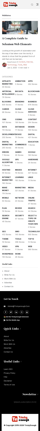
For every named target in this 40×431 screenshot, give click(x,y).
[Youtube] (27, 312)
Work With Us (10, 279)
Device (18, 134)
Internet (29, 62)
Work (18, 254)
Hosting (6, 170)
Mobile (5, 198)
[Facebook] (5, 312)
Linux (30, 177)
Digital (31, 134)
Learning (19, 177)
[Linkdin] (16, 312)
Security (19, 215)
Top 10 (31, 239)
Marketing (20, 188)
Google (31, 152)
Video (5, 246)
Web (25, 65)
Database (20, 127)
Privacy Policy (9, 373)
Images (18, 170)
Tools (20, 65)
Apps (30, 81)
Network (19, 198)
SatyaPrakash (11, 62)
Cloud (18, 109)
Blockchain (33, 91)
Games (18, 152)
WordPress (7, 254)
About (6, 271)
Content (22, 62)
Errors (5, 152)
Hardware (33, 159)
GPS (17, 159)
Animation (20, 81)
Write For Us (9, 275)
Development (8, 134)
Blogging (6, 102)
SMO (17, 231)
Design (31, 127)
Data (4, 127)
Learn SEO (8, 369)
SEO (4, 231)
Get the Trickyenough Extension (17, 317)
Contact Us (8, 286)
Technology (12, 65)
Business (32, 102)
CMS (4, 119)
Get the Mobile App (13, 320)
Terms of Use (9, 385)
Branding (19, 102)
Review (18, 208)
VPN (17, 246)
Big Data (19, 91)
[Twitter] (11, 312)
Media (31, 188)
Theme (5, 239)
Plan (4, 208)
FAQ (5, 377)
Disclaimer (8, 381)
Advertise (8, 282)
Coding (18, 119)
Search (31, 208)
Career (5, 109)
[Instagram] (21, 312)
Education (33, 142)
